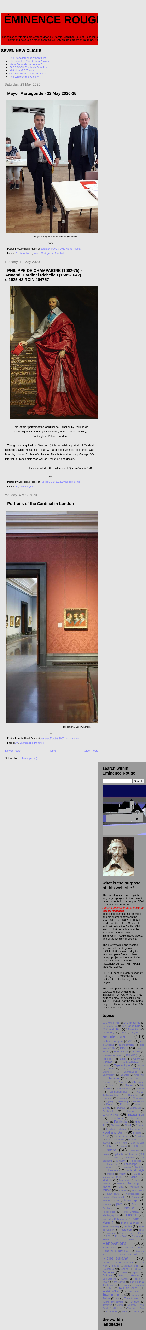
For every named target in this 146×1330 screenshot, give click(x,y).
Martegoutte (47, 253)
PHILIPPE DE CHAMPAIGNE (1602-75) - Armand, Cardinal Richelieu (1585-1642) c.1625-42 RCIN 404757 (43, 275)
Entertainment (136, 1114)
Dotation (125, 1104)
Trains (106, 1298)
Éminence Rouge (54, 20)
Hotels (106, 1154)
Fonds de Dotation (116, 1129)
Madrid (110, 1174)
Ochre (117, 1201)
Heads (123, 1146)
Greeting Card (137, 1143)
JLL (142, 1154)
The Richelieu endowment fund (27, 58)
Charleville (139, 1075)
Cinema (129, 1085)
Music (107, 1190)
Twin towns (131, 1298)
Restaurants (110, 1247)
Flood (128, 1125)
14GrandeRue (131, 1022)
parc (119, 1204)
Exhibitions (116, 1118)
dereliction (138, 1101)
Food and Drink (114, 1132)
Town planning (113, 1294)
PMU (105, 1226)
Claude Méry (124, 1088)
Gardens (133, 1139)
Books (136, 1051)
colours (140, 1088)
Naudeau (123, 1190)
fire (104, 1125)
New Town (113, 1194)
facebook (135, 1118)
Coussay (122, 1098)
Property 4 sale (126, 1233)
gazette (106, 1142)
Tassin (137, 1278)
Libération (126, 1167)
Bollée (106, 1051)
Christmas (138, 1082)
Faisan (106, 1122)
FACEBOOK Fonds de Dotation (28, 67)
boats (138, 1048)
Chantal (124, 1074)
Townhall (59, 253)
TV (117, 1298)
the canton (119, 1282)
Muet (121, 1187)
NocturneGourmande (114, 1197)
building (131, 1055)
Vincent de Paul (135, 1308)
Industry (133, 1154)
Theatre (125, 1285)
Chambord (108, 1072)
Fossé (106, 1136)
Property (110, 1232)
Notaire (136, 1197)
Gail (108, 1140)
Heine (135, 1145)
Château (113, 1078)
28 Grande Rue (112, 1029)
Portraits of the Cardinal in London (40, 503)
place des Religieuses (115, 1219)
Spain (124, 1272)
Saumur (115, 1266)
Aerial (123, 1032)
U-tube (135, 1301)
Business (108, 1058)
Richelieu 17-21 (131, 1247)
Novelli (106, 1200)
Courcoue (107, 1098)
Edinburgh (108, 1111)
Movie (106, 1186)
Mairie (36, 253)
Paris (135, 1204)
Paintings (39, 743)
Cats (123, 1068)
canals (106, 1065)
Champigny (109, 1074)
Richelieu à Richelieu (116, 1250)
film (137, 1121)
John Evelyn (112, 1158)
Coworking (138, 1098)
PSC (108, 1236)
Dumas (121, 1107)
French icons (121, 1136)
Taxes (106, 1281)
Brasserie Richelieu (112, 1055)
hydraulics (119, 1154)
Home (52, 750)
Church (113, 1085)
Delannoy (123, 1101)
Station (122, 1275)
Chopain (123, 1082)
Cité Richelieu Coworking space (28, 73)
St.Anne (107, 1275)
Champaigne (26, 486)
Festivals (120, 1121)
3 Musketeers (133, 1029)
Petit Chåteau (131, 1211)
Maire (29, 253)
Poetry (115, 1226)
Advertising (109, 1032)
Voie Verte (111, 1311)
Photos (131, 1215)
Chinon (107, 1082)
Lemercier (109, 1167)
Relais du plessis (118, 1239)
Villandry (132, 1305)
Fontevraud (135, 1129)
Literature (112, 1170)
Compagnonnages (118, 1092)
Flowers (140, 1125)
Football (137, 1133)
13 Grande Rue (111, 1022)
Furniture (139, 1136)
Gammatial (119, 1140)
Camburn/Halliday (130, 1062)
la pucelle (136, 1161)
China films (134, 1079)
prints (141, 1230)
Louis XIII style (135, 1170)
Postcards (126, 1229)
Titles (109, 1288)
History (109, 1149)
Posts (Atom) (29, 758)
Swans (125, 1278)
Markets (107, 1180)
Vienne (120, 1305)
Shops (124, 1268)
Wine (124, 1311)
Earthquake (135, 1108)
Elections (20, 253)
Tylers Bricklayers (113, 1301)
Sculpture (108, 1268)
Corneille (133, 1095)
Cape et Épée (122, 1065)
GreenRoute (121, 1143)
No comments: (74, 248)
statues (135, 1275)
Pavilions (107, 1208)
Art (16, 486)
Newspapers (132, 1193)
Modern (120, 1183)
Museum (134, 1186)
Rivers (106, 1262)
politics (128, 1226)
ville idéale (118, 1308)
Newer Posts (13, 750)
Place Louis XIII (130, 1222)
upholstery (107, 1305)
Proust (141, 1233)
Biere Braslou (126, 1044)
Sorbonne (108, 1272)
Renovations (115, 1243)
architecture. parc (113, 1041)
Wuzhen (135, 1311)
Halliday (110, 1146)
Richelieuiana (115, 1258)
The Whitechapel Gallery (24, 76)
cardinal (140, 1065)
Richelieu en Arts (127, 1254)
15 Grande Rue (110, 1026)
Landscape (130, 1164)
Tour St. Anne (128, 1288)
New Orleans (138, 1190)
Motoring (133, 1183)
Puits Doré (121, 1236)
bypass (136, 1058)
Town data (133, 1291)
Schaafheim (131, 1265)
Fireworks (115, 1125)
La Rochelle (110, 1164)
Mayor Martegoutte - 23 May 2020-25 (41, 93)
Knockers (129, 1157)
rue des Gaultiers (124, 1262)
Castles (111, 1068)
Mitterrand (107, 1183)
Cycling (109, 1101)
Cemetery (135, 1068)
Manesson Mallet (113, 1176)
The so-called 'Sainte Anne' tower (29, 61)
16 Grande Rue (131, 1025)
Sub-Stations (109, 1278)
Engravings (111, 1114)
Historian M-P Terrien (22, 70)
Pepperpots (109, 1211)
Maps (133, 1176)
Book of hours (120, 1051)
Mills (137, 1180)
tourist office (111, 1291)
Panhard (107, 1204)
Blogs (124, 1048)
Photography (110, 1215)
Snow (138, 1269)
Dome (109, 1104)
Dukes (106, 1107)
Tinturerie (139, 1285)
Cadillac (107, 1061)
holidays (134, 1150)
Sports (136, 1272)
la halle (120, 1160)
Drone (138, 1104)
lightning (139, 1167)
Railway (136, 1236)
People (129, 1208)
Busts (122, 1058)
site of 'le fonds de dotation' (25, 64)
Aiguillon (136, 1032)
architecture (114, 1036)
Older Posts (91, 750)
